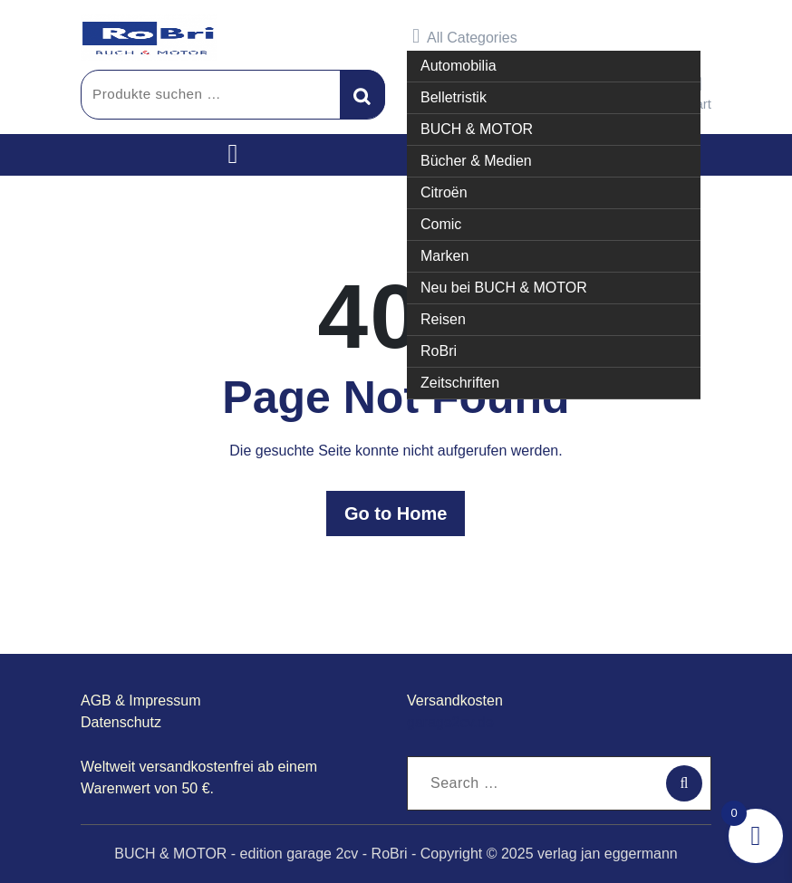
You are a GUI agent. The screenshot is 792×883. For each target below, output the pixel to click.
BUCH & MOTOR (476, 128)
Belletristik (453, 96)
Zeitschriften (459, 381)
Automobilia (458, 64)
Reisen (443, 318)
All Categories (464, 36)
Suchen (362, 94)
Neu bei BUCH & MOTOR (503, 286)
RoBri (438, 350)
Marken (444, 255)
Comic (440, 223)
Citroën (444, 191)
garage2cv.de (450, 722)
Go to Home (395, 513)
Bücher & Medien (476, 160)
